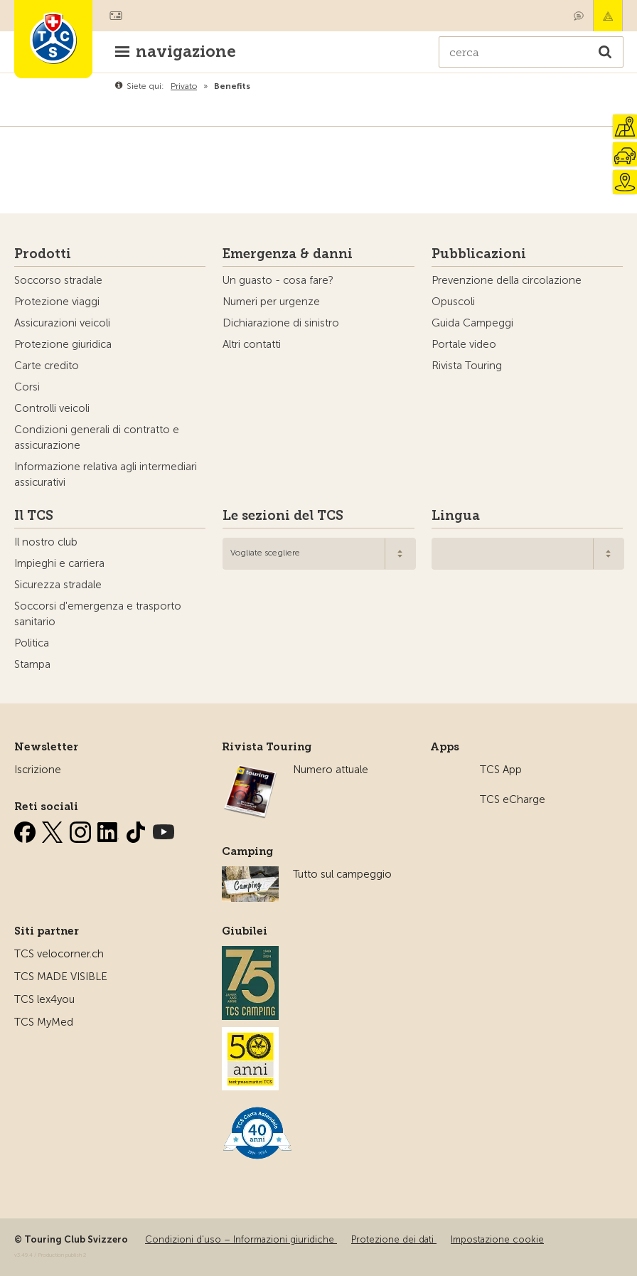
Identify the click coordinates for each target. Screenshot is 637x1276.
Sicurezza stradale (58, 584)
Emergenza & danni (608, 15)
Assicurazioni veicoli (62, 323)
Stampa (32, 664)
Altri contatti (252, 344)
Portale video (464, 344)
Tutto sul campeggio (342, 874)
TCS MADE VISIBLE (60, 976)
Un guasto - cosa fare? (278, 280)
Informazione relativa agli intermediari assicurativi (105, 474)
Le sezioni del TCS (283, 515)
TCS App (501, 769)
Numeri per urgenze (271, 301)
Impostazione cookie (497, 1239)
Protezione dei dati (394, 1239)
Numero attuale (330, 769)
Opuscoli (453, 301)
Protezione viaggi (57, 301)
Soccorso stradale (58, 280)
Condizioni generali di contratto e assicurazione (96, 437)
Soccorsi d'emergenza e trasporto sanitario (97, 614)
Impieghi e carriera (59, 563)
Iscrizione (37, 769)
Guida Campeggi (472, 323)
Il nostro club (45, 542)
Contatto (579, 15)
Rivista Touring (467, 365)
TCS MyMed (43, 1022)
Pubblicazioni (479, 254)
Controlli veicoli (52, 408)
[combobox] (319, 554)
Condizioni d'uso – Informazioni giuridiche (241, 1239)
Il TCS (33, 515)
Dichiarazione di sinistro (281, 323)
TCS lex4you (44, 999)
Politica (31, 643)
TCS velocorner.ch (59, 953)
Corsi (27, 387)
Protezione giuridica (63, 344)
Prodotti (42, 254)
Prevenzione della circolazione (507, 280)
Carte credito (46, 365)
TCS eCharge (512, 799)
